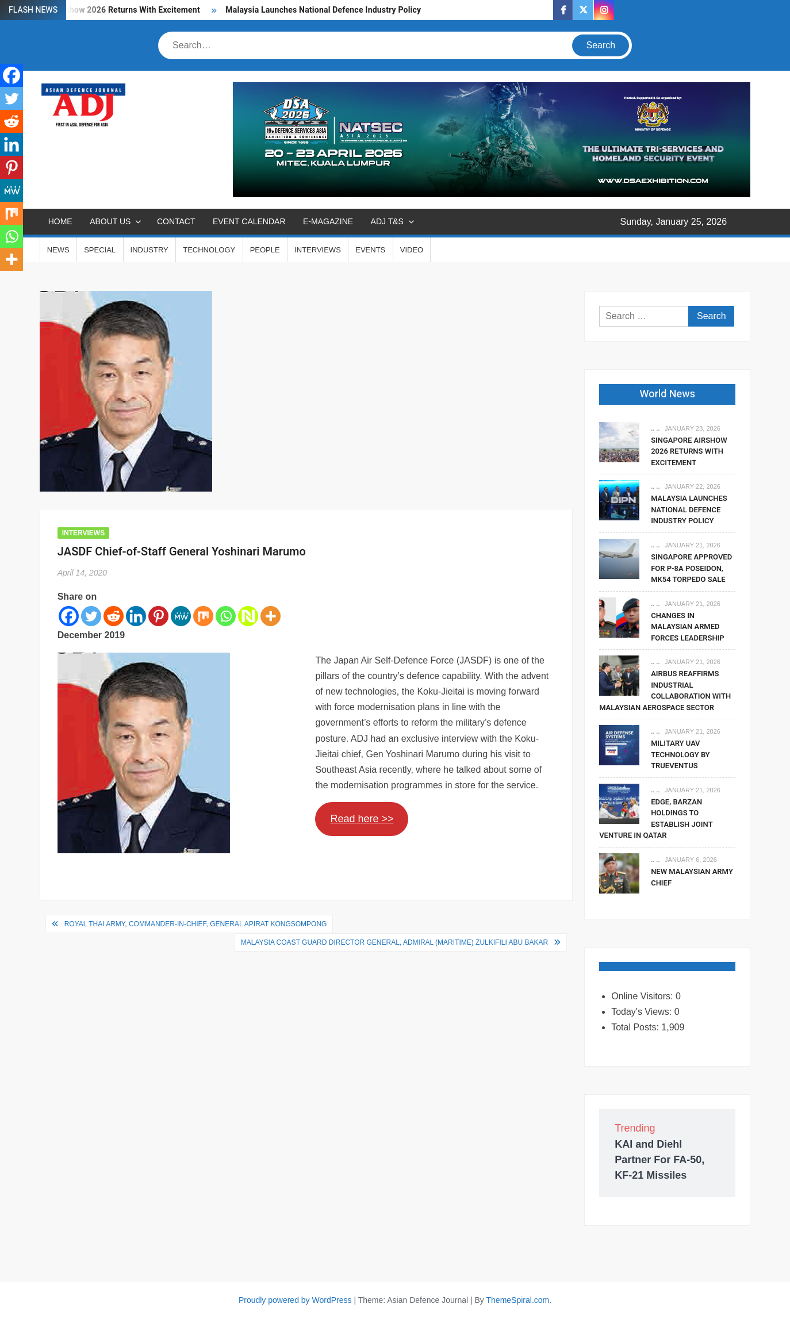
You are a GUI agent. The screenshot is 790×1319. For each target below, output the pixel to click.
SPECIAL (100, 250)
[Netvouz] (248, 616)
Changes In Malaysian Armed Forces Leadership (687, 626)
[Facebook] (69, 616)
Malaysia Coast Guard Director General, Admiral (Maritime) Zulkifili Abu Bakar (394, 942)
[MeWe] (181, 616)
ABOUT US (110, 221)
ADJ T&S (387, 221)
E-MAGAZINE (328, 221)
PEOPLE (265, 250)
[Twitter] (91, 616)
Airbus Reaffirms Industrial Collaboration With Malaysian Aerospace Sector (665, 690)
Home (60, 221)
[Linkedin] (136, 616)
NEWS (58, 250)
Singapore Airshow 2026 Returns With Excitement (689, 451)
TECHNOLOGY (209, 250)
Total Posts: (636, 1027)
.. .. (655, 428)
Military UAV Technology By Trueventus (680, 754)
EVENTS (370, 250)
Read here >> (361, 819)
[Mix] (203, 616)
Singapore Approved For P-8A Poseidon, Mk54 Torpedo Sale (691, 568)
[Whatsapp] (226, 616)
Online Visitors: (643, 996)
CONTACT (176, 221)
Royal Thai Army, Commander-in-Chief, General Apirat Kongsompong (195, 924)
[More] (270, 616)
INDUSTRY (149, 250)
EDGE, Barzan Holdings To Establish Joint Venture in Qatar (655, 818)
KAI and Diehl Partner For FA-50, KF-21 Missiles (659, 1159)
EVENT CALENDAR (249, 221)
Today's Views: (642, 1012)
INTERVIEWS (317, 250)
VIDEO (411, 250)
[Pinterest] (158, 616)
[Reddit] (113, 616)
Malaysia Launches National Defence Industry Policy (323, 10)
